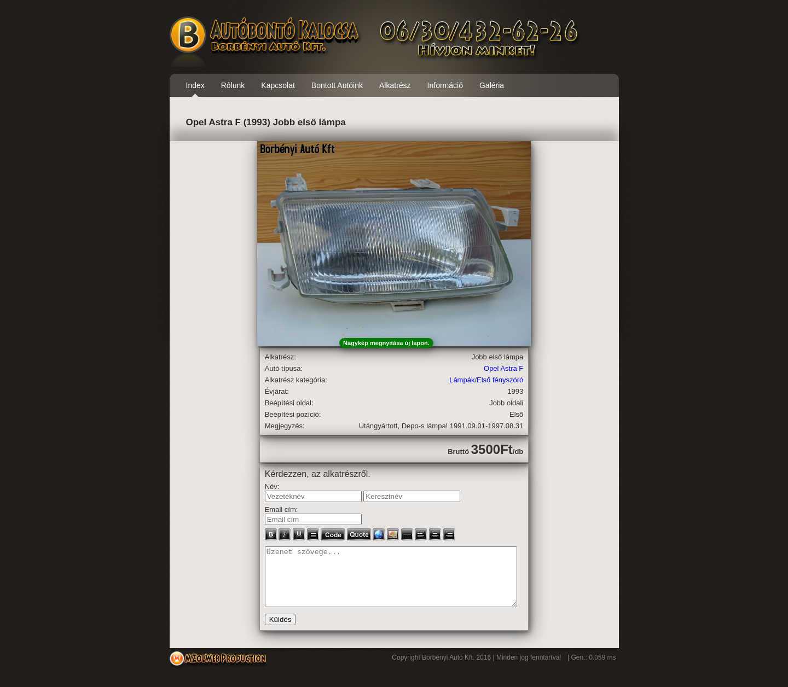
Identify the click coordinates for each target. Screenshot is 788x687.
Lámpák (461, 380)
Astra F (511, 368)
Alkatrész (395, 85)
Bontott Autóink (337, 85)
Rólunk (233, 85)
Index (195, 85)
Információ (445, 85)
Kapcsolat (277, 85)
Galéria (491, 85)
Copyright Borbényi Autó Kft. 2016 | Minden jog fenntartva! (477, 669)
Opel (491, 368)
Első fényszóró (500, 380)
